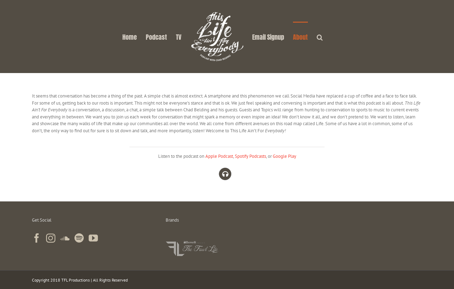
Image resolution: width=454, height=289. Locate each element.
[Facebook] (36, 238)
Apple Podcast (219, 156)
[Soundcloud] (65, 238)
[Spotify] (79, 238)
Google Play (284, 156)
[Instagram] (50, 238)
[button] (320, 36)
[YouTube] (93, 238)
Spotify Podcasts (250, 156)
